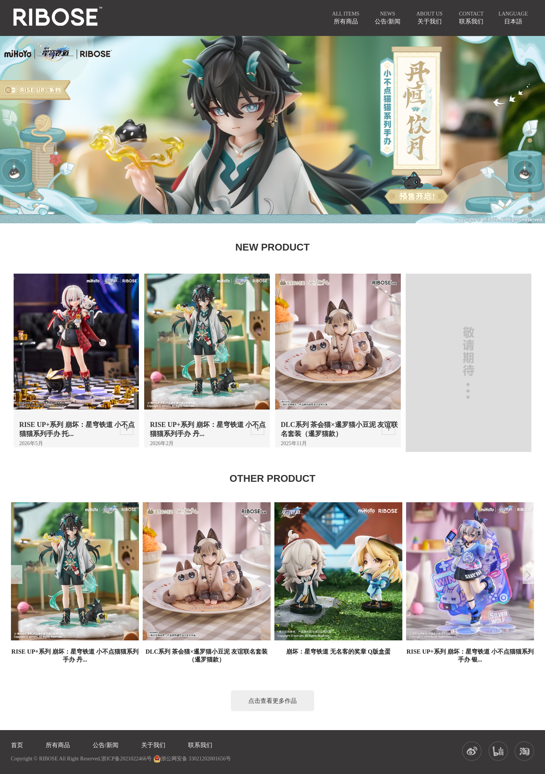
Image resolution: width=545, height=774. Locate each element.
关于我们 (153, 745)
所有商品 (58, 745)
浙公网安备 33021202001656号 (192, 759)
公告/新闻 (105, 745)
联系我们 (200, 745)
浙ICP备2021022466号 (126, 759)
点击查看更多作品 (272, 701)
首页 (17, 745)
